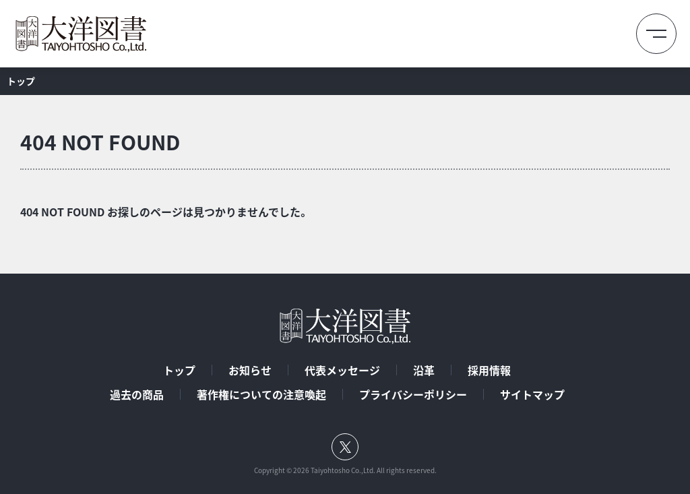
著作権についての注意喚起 (261, 394)
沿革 (424, 370)
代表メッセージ (342, 370)
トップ (179, 370)
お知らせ (250, 370)
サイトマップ (532, 394)
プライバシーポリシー (413, 394)
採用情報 (489, 370)
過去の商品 (137, 394)
